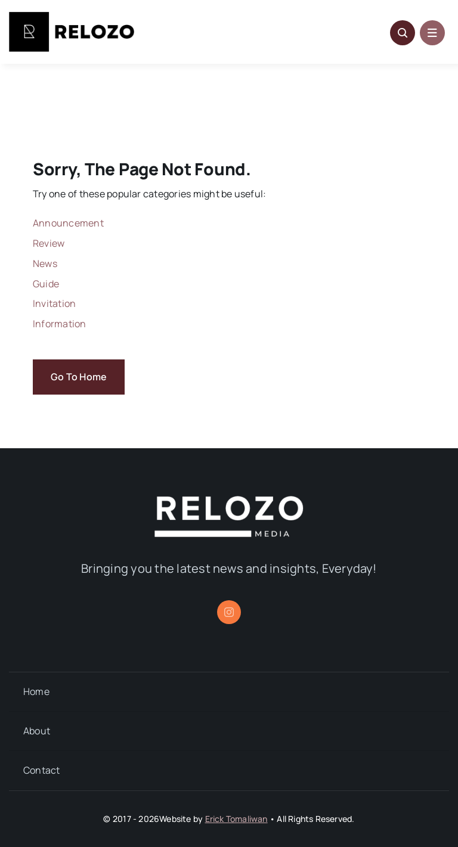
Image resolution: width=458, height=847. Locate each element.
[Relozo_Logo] (71, 16)
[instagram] (229, 612)
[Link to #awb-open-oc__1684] (432, 32)
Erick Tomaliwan (236, 818)
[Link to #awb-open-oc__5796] (402, 32)
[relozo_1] (229, 500)
